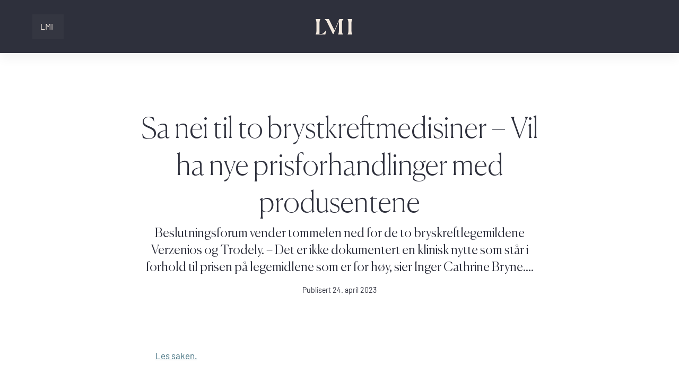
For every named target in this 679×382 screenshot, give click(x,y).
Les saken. (176, 356)
